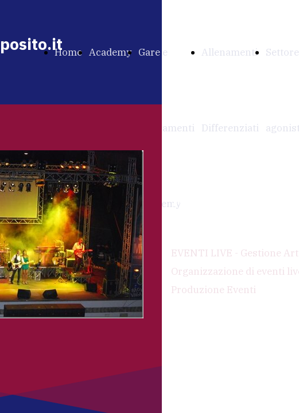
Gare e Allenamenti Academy (166, 128)
